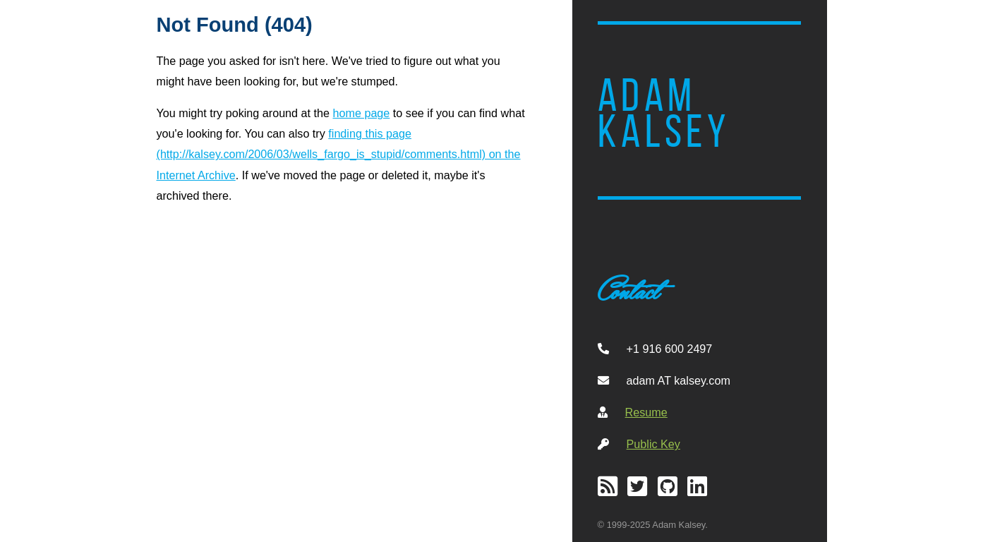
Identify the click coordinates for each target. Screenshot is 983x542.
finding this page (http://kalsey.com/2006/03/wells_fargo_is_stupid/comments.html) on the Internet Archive (339, 154)
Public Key (653, 444)
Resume (646, 412)
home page (361, 113)
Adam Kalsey (664, 114)
